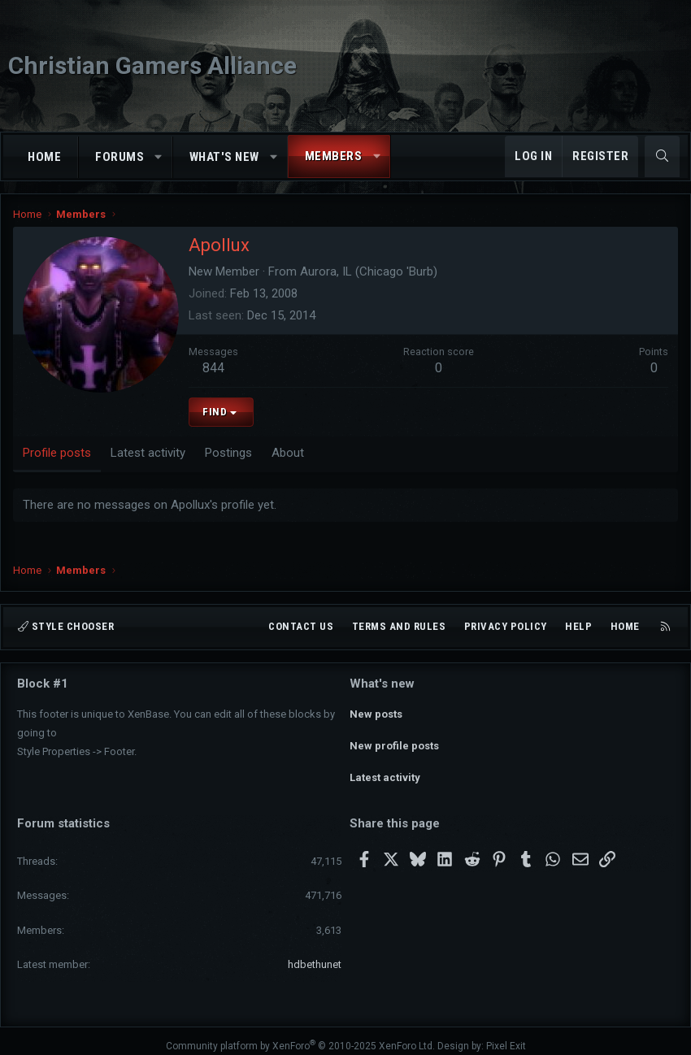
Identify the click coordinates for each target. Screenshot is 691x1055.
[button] (159, 157)
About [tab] (288, 452)
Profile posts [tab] (57, 452)
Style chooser (66, 626)
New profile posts (394, 741)
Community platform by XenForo (300, 1035)
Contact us (300, 626)
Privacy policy (505, 626)
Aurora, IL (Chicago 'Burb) (368, 271)
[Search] (662, 156)
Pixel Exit (506, 1035)
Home (44, 157)
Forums (119, 157)
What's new (224, 157)
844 (213, 368)
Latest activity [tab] (148, 452)
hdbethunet (314, 954)
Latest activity (385, 770)
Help (578, 626)
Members (334, 156)
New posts (376, 712)
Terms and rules (399, 626)
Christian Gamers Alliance (152, 65)
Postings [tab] (228, 452)
